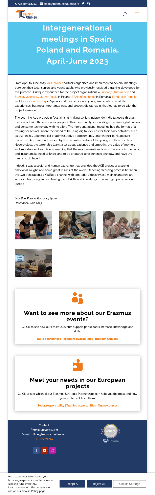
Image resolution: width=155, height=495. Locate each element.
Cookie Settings (129, 484)
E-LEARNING (44, 438)
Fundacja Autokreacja (115, 92)
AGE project (55, 83)
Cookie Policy (30, 491)
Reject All (99, 484)
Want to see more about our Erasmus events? (77, 316)
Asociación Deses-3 (33, 101)
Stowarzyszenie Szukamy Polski (36, 96)
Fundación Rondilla (124, 96)
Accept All (72, 484)
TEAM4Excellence (83, 96)
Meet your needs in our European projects (77, 383)
